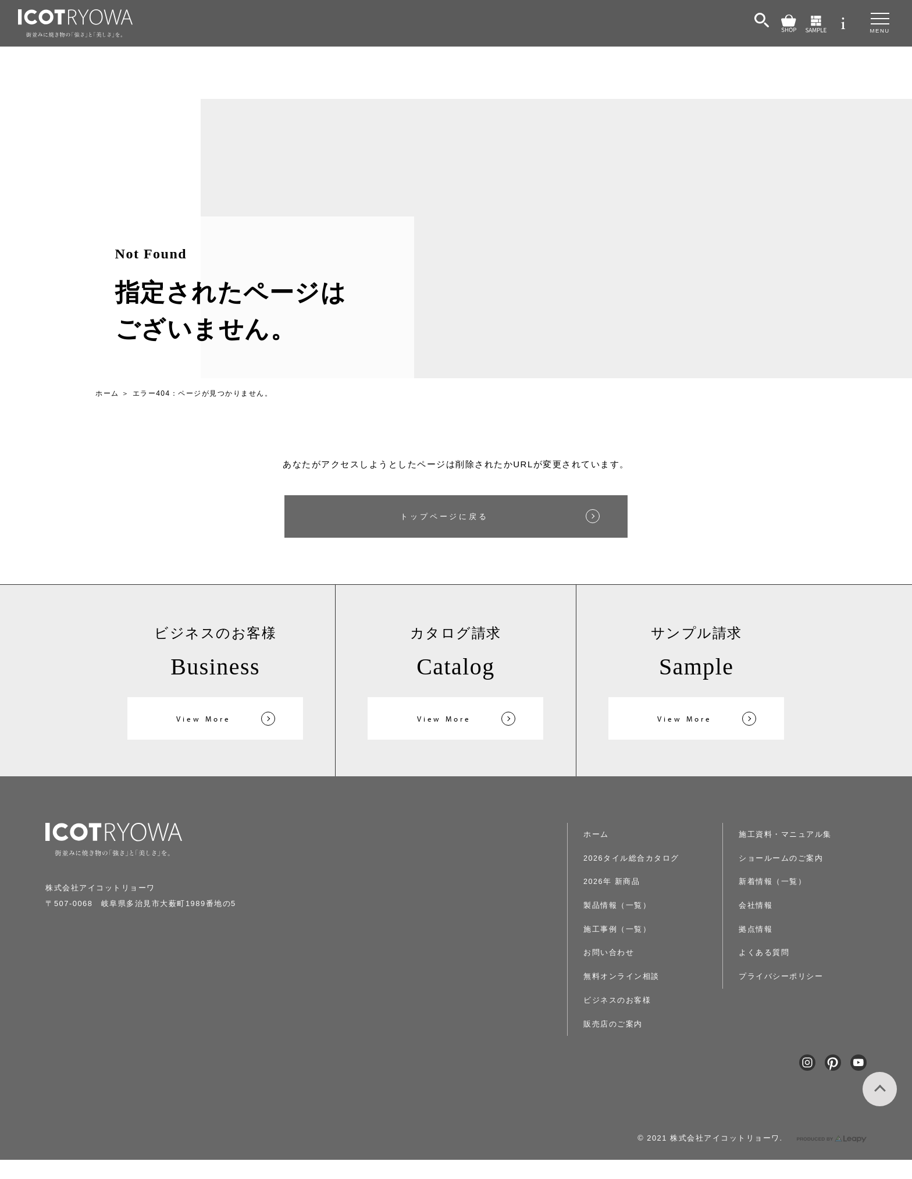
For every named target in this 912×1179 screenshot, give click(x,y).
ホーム (107, 393)
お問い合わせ (627, 951)
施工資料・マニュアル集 (647, 1043)
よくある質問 (776, 928)
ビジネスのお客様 (635, 997)
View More (203, 720)
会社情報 (769, 882)
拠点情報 (769, 905)
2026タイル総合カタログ (653, 859)
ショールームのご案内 (792, 836)
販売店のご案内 (632, 1020)
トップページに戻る (444, 517)
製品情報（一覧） (635, 905)
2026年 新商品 (631, 882)
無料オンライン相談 (639, 974)
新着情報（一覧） (784, 859)
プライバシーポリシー (792, 951)
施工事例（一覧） (635, 928)
